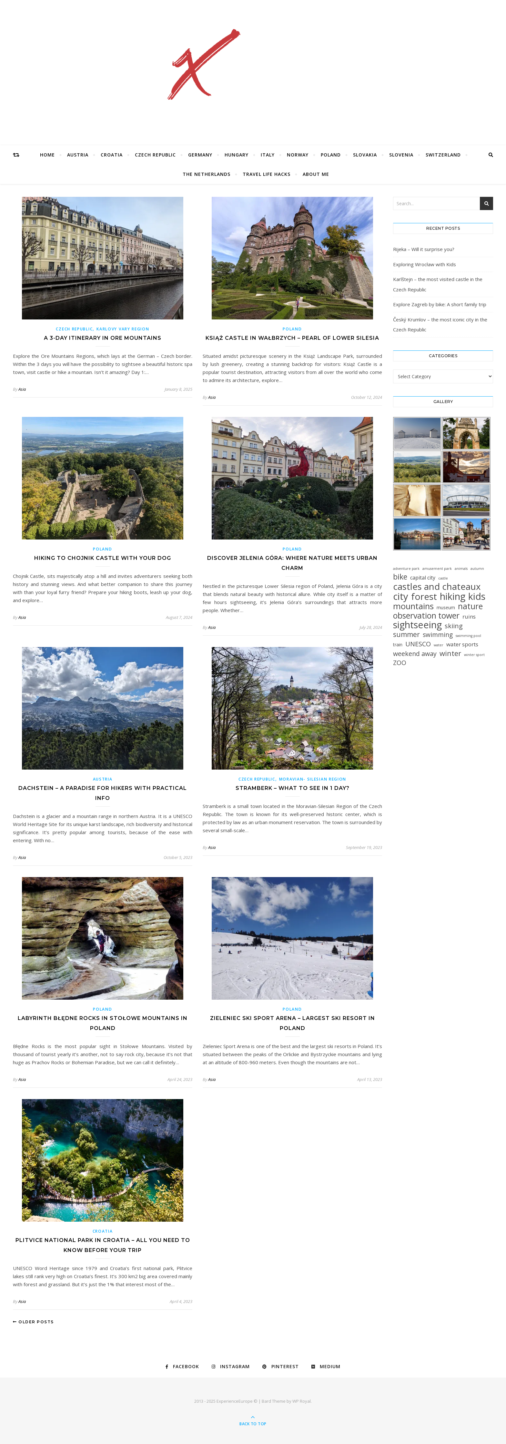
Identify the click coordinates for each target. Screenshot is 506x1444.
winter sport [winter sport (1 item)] (474, 654)
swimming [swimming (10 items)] (438, 635)
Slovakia (365, 155)
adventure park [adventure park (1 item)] (406, 568)
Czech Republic (155, 155)
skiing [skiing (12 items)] (454, 626)
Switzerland (443, 155)
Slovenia (401, 155)
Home (47, 155)
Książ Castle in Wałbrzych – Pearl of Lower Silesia (292, 338)
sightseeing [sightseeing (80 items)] (417, 625)
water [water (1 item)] (438, 645)
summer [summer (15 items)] (406, 635)
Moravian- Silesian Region (313, 779)
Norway (298, 155)
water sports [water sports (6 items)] (462, 644)
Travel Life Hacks (266, 174)
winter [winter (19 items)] (450, 653)
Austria (77, 155)
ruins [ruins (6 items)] (469, 616)
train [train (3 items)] (397, 644)
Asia (22, 389)
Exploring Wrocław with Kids (424, 264)
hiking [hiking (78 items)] (452, 596)
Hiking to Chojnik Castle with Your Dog (102, 558)
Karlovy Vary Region (122, 329)
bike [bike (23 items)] (400, 577)
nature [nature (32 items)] (470, 606)
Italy (268, 155)
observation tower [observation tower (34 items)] (426, 615)
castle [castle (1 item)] (443, 578)
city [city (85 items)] (400, 596)
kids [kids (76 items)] (476, 596)
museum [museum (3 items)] (446, 607)
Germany (200, 155)
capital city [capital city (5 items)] (422, 577)
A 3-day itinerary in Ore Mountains (102, 338)
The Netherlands (206, 174)
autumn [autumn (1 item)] (477, 568)
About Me (316, 174)
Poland (331, 155)
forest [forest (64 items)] (424, 596)
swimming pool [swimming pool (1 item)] (468, 635)
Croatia (112, 155)
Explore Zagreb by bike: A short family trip (439, 304)
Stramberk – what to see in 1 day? (292, 788)
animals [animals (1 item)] (461, 568)
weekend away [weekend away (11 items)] (415, 654)
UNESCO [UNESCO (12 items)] (418, 644)
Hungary (236, 155)
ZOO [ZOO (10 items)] (399, 663)
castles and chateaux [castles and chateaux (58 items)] (437, 586)
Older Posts (33, 1321)
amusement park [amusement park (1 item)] (437, 568)
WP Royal (301, 1401)
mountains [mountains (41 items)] (413, 606)
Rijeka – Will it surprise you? (423, 249)
